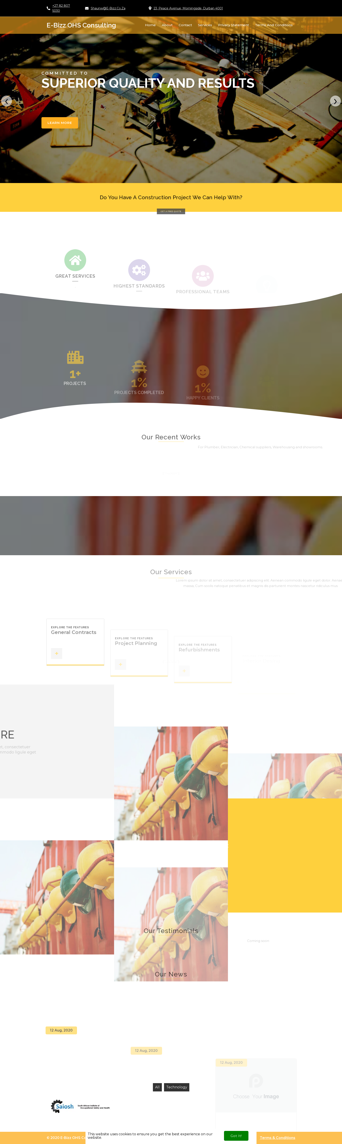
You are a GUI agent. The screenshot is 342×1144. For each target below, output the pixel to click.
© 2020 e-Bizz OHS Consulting (74, 1138)
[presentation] (6, 101)
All (157, 1087)
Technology (176, 1087)
